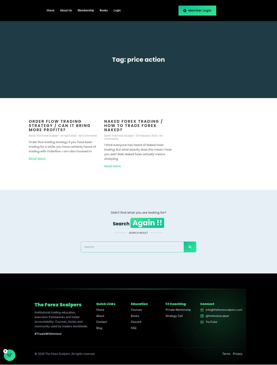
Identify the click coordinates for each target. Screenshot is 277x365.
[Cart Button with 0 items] (9, 355)
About (100, 316)
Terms (226, 354)
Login (117, 10)
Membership (86, 10)
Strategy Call (174, 316)
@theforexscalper (217, 316)
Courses (136, 310)
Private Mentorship (178, 310)
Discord (135, 322)
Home (50, 10)
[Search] (190, 247)
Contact (101, 322)
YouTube (211, 322)
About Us (66, 10)
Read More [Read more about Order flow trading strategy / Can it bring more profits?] (37, 159)
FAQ (133, 329)
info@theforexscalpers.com (223, 310)
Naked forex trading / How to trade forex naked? (133, 125)
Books (104, 10)
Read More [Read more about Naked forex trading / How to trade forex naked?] (112, 166)
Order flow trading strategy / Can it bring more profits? (60, 125)
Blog (99, 329)
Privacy (237, 354)
